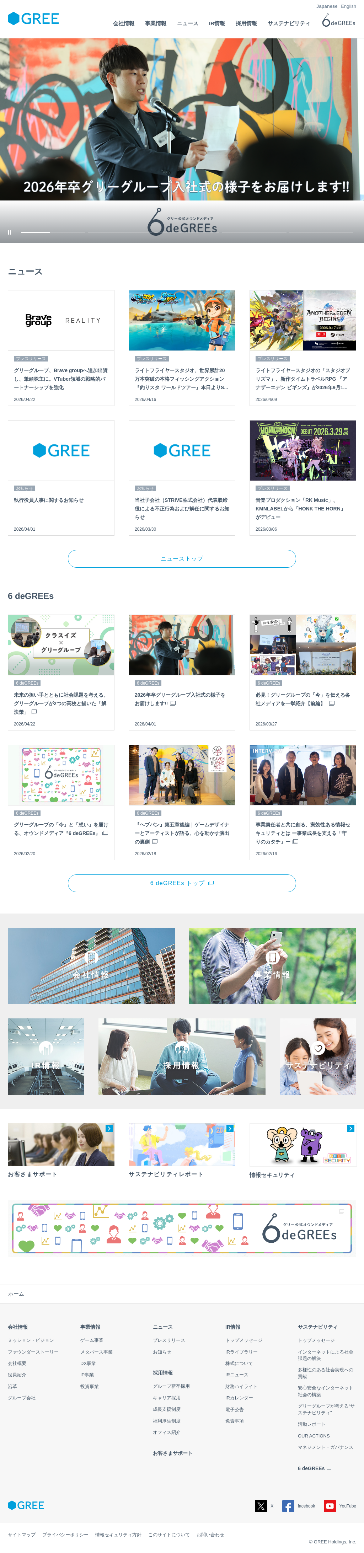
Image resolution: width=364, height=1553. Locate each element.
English (348, 6)
